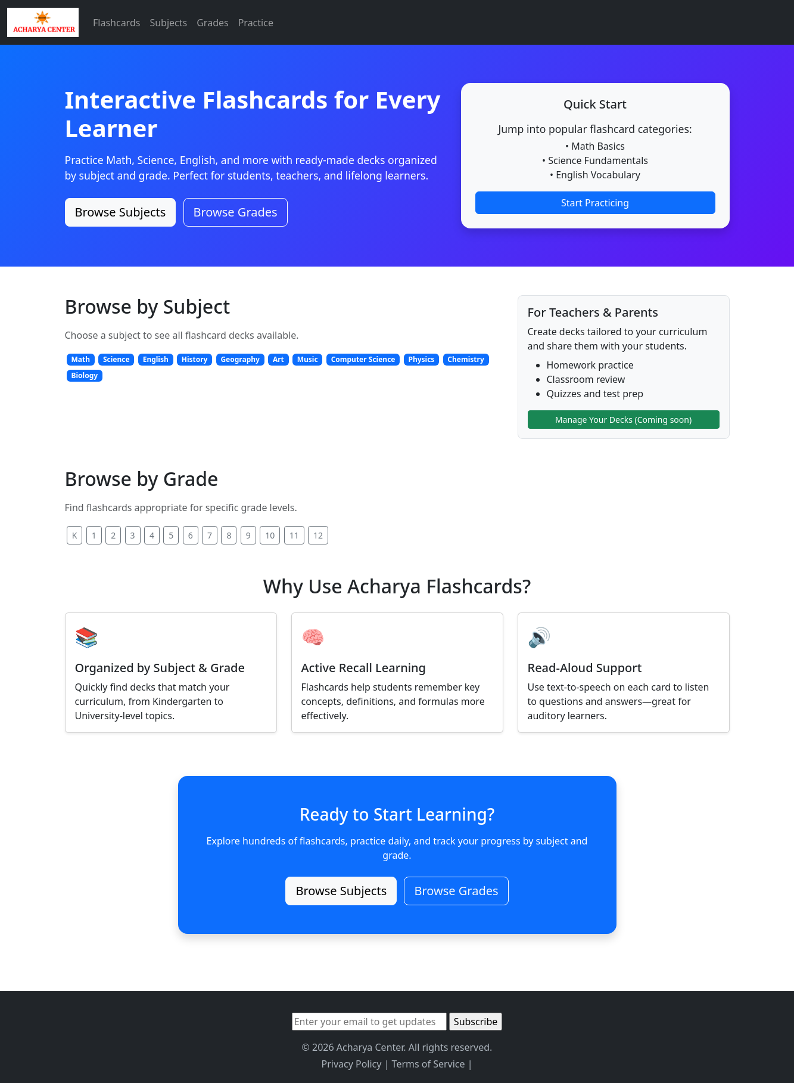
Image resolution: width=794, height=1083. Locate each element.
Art (278, 359)
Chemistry (465, 359)
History (195, 359)
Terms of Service (428, 1063)
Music (307, 359)
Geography (240, 359)
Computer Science (363, 359)
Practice (255, 22)
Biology (84, 375)
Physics (421, 359)
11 (294, 535)
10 (270, 535)
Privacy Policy (351, 1063)
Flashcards (116, 22)
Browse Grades (236, 212)
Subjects (168, 22)
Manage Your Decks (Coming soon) (623, 419)
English (156, 359)
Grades (212, 22)
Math (80, 359)
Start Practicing (595, 202)
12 (318, 535)
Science (116, 359)
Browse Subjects (120, 212)
